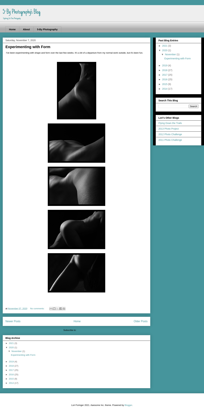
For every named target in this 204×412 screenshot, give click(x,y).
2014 (11, 383)
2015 (11, 378)
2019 (11, 361)
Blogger (128, 405)
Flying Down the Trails (170, 123)
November (17, 351)
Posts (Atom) (83, 330)
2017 (11, 370)
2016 (11, 374)
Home (12, 29)
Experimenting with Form (27, 47)
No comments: (37, 308)
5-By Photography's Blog (21, 12)
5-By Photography (47, 29)
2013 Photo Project (168, 128)
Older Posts (141, 321)
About (26, 29)
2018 (11, 366)
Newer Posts (12, 321)
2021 (11, 343)
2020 (11, 347)
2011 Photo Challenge (170, 140)
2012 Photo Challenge (170, 134)
